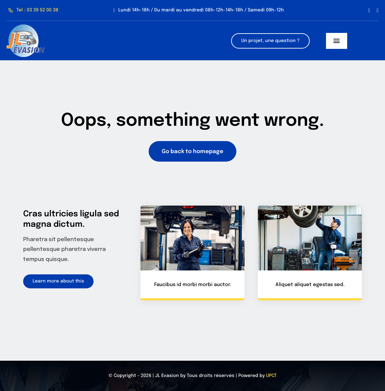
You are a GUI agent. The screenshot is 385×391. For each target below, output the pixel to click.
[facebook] (369, 10)
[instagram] (377, 10)
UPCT (271, 375)
